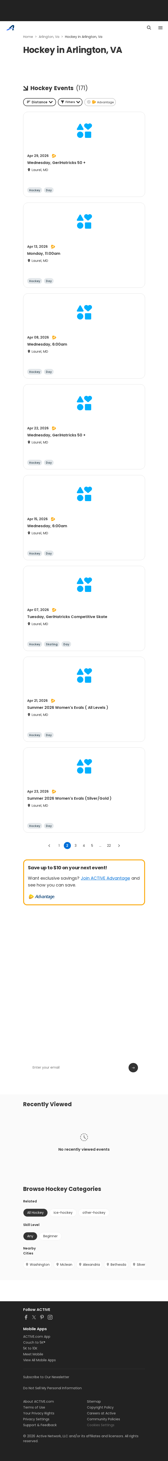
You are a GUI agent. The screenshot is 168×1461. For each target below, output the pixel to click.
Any (30, 1236)
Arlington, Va (49, 36)
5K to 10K (30, 1348)
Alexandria (89, 1264)
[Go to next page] (118, 845)
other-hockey (93, 1212)
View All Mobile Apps (39, 1360)
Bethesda (116, 1264)
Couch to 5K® (34, 1342)
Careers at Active (101, 1413)
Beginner (50, 1236)
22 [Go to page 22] (109, 845)
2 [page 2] (67, 845)
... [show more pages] (100, 845)
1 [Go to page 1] (59, 845)
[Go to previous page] (49, 845)
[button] (70, 102)
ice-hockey (63, 1212)
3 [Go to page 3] (76, 845)
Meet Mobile (33, 1354)
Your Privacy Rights (38, 1413)
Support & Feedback (40, 1425)
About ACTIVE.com (38, 1401)
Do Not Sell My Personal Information (52, 1388)
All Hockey (35, 1212)
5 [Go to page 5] (92, 845)
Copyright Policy (100, 1407)
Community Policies (103, 1419)
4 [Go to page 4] (84, 845)
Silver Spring (144, 1264)
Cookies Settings (100, 1425)
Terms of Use (34, 1407)
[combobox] (39, 102)
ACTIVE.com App (36, 1336)
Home (28, 36)
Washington (37, 1264)
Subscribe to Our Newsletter (46, 1377)
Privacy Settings (36, 1419)
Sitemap (94, 1401)
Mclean (64, 1264)
